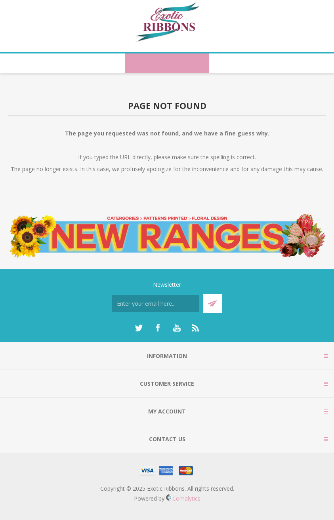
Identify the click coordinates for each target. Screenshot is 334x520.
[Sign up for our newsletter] (155, 303)
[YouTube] (176, 328)
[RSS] (195, 328)
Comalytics (183, 498)
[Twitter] (138, 328)
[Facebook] (157, 328)
